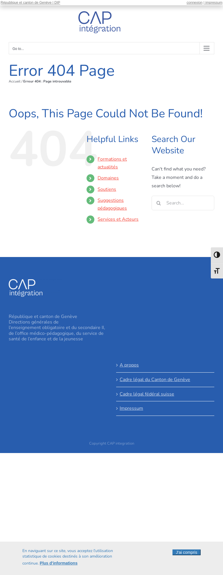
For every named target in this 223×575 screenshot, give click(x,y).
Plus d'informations (59, 564)
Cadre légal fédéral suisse (147, 394)
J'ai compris (186, 553)
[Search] (159, 203)
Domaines (108, 178)
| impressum (213, 3)
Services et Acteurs (118, 219)
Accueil (15, 81)
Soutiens (107, 189)
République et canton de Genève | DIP (30, 3)
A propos (129, 365)
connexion (195, 3)
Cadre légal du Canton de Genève (155, 379)
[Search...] (183, 203)
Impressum (131, 408)
